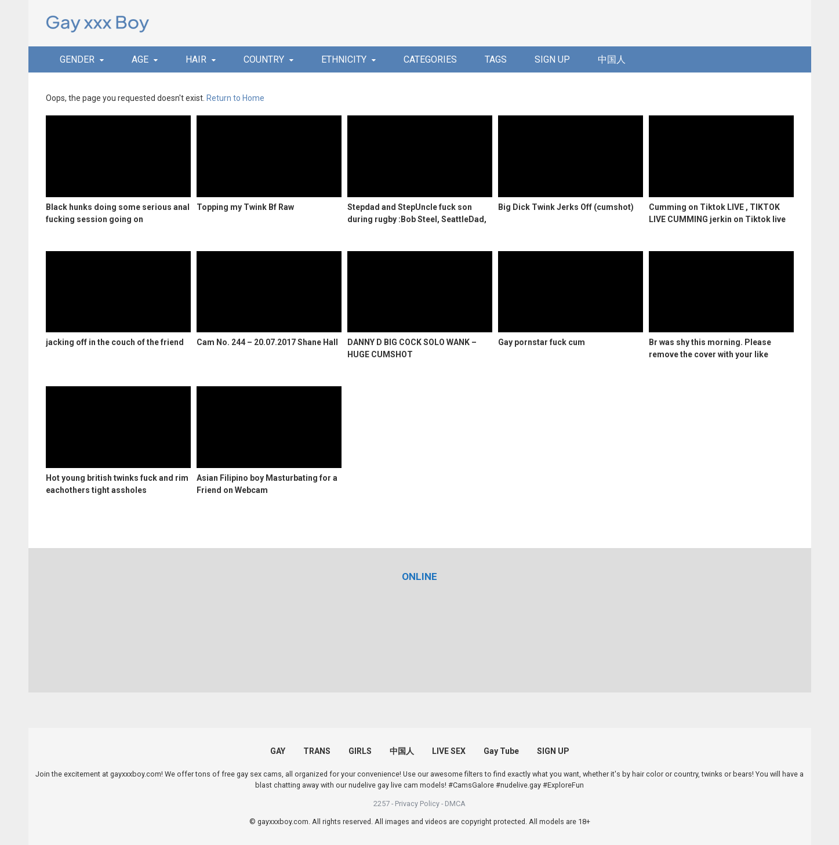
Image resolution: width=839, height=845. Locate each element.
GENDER (77, 59)
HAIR (196, 59)
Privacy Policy (417, 803)
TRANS (316, 751)
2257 (381, 803)
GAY (277, 751)
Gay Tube (501, 751)
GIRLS (360, 751)
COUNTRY (264, 59)
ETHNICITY (343, 59)
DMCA (455, 803)
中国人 (612, 59)
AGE (140, 59)
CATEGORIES (430, 59)
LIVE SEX (449, 751)
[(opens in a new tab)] (419, 576)
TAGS (496, 59)
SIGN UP (552, 59)
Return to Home (235, 98)
